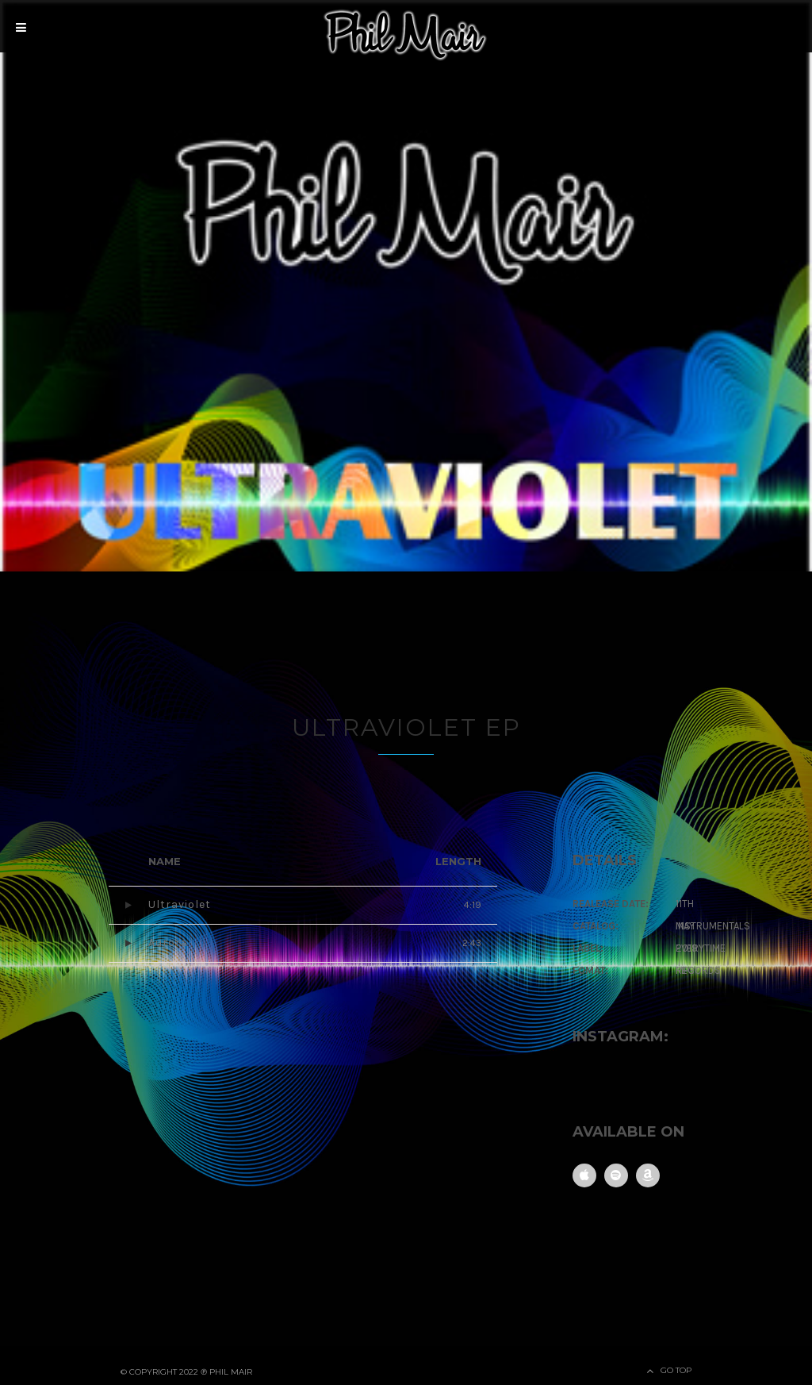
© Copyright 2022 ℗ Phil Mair (186, 1371)
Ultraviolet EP (406, 727)
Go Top (676, 1369)
